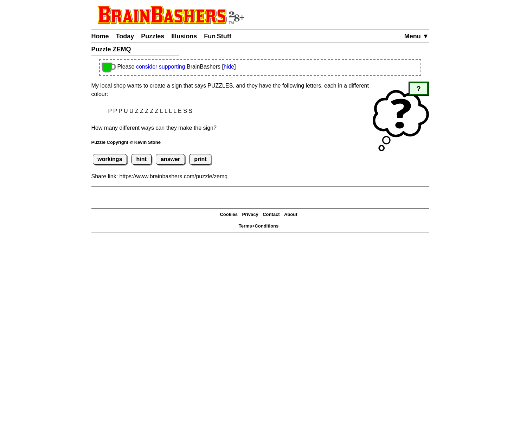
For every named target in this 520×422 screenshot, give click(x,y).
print (200, 159)
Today (125, 36)
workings (109, 159)
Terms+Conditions (259, 226)
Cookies (229, 214)
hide (229, 67)
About (290, 214)
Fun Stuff (217, 36)
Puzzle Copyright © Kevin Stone (126, 142)
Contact (271, 214)
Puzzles (152, 36)
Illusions (184, 36)
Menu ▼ (416, 36)
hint (141, 159)
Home (100, 36)
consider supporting (160, 67)
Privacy (250, 214)
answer (170, 159)
